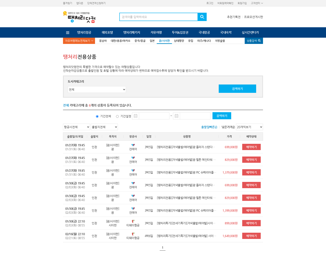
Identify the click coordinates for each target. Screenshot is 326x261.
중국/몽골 (140, 40)
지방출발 (220, 40)
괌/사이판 (164, 40)
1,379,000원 (229, 172)
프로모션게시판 (253, 17)
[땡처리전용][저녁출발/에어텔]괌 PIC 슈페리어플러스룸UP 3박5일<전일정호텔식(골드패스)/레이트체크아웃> (187, 172)
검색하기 (237, 88)
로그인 (209, 3)
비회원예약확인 (225, 3)
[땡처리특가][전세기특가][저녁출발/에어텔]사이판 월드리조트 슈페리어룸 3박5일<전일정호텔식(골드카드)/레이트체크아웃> (187, 223)
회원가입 (242, 3)
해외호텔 (107, 32)
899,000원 (231, 223)
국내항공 (204, 32)
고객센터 (255, 3)
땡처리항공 (84, 32)
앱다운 (79, 3)
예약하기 (251, 147)
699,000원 (231, 147)
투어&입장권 (180, 32)
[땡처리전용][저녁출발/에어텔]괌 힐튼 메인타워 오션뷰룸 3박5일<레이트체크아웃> (187, 159)
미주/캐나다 (204, 40)
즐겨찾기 (67, 3)
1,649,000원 (229, 235)
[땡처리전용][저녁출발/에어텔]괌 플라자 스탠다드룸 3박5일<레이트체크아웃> (187, 147)
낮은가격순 (228, 127)
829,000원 (231, 159)
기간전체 (105, 116)
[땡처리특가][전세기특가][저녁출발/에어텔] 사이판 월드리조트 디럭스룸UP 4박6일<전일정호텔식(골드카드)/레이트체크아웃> (187, 235)
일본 (152, 40)
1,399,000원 (229, 210)
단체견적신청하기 (96, 3)
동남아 (103, 40)
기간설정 (125, 116)
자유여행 (156, 32)
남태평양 (179, 40)
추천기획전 (234, 17)
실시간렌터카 (250, 32)
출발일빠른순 (209, 127)
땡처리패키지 (131, 32)
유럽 (190, 40)
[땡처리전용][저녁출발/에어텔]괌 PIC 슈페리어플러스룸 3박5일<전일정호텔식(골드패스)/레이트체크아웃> (187, 210)
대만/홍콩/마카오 (120, 40)
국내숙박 (225, 32)
